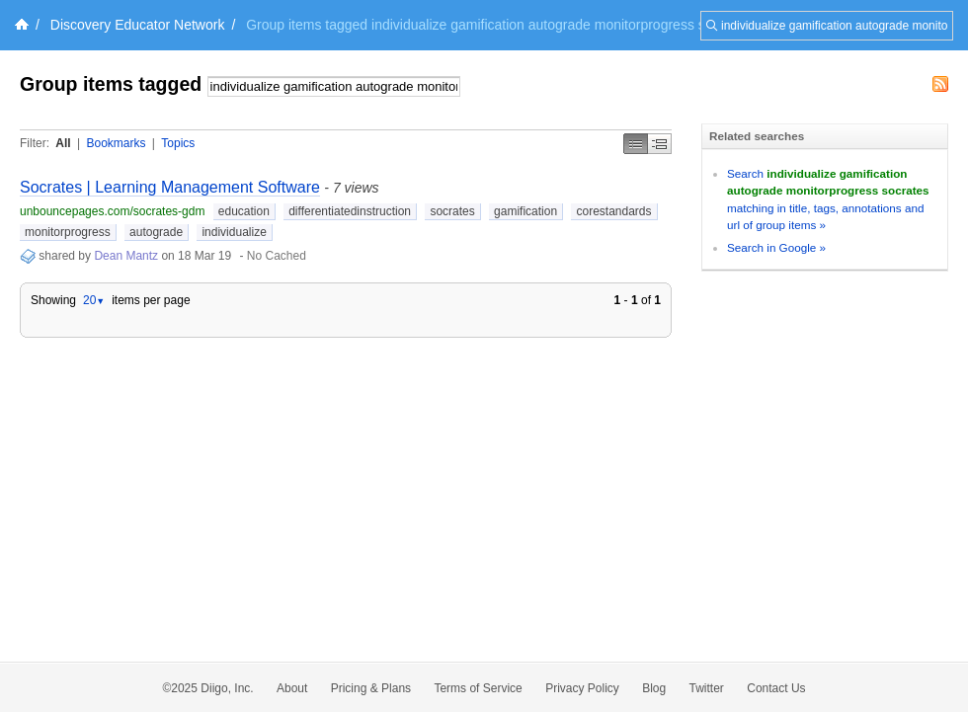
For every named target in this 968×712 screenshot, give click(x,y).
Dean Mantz (126, 256)
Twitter (706, 688)
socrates (452, 211)
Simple (635, 143)
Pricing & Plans (371, 688)
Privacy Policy (582, 688)
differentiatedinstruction (349, 211)
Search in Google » (776, 247)
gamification (525, 211)
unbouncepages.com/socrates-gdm (112, 211)
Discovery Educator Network (137, 25)
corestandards (613, 211)
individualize (234, 232)
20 (94, 300)
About (292, 688)
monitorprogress (68, 232)
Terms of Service (478, 688)
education (244, 211)
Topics (178, 143)
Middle (660, 143)
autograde (156, 232)
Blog (654, 688)
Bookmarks (115, 143)
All (62, 143)
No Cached (276, 256)
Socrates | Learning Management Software (170, 187)
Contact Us (776, 688)
